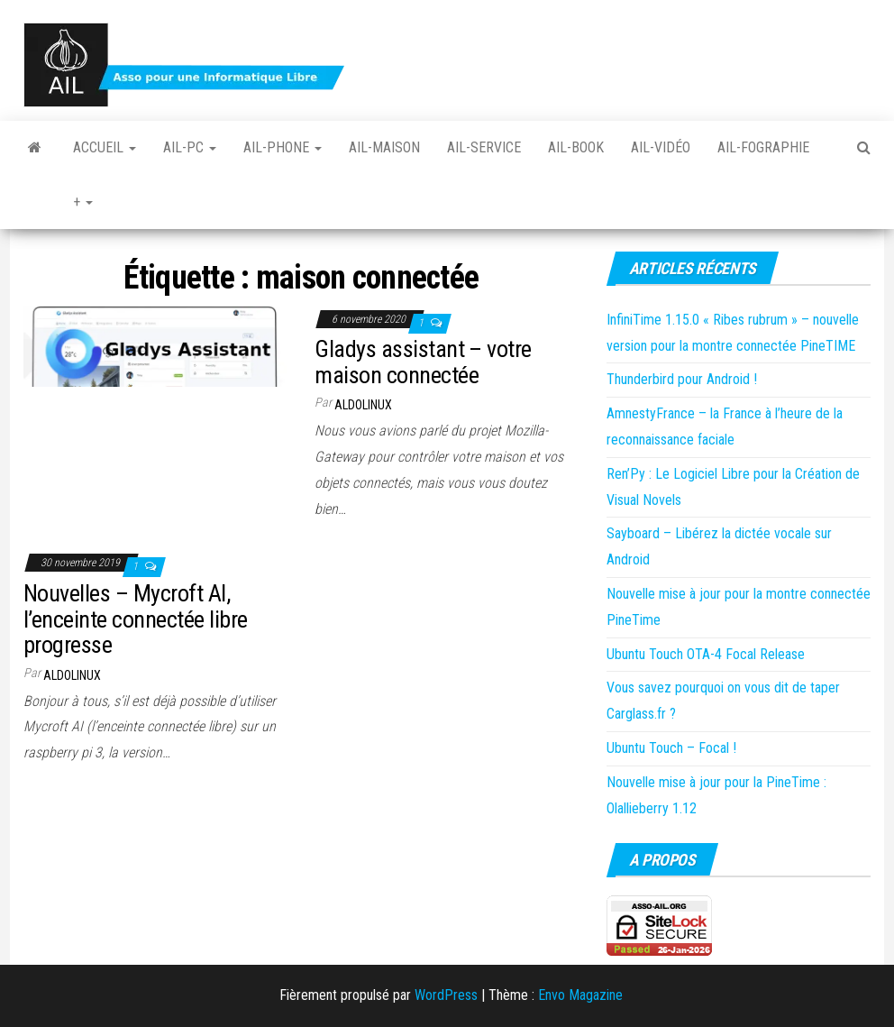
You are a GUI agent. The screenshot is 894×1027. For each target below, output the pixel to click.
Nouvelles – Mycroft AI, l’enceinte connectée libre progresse (135, 619)
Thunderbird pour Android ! (682, 379)
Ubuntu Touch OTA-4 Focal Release (706, 654)
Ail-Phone (282, 147)
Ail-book (576, 147)
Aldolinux (363, 405)
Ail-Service (484, 147)
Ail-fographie (763, 147)
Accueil (104, 147)
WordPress (446, 995)
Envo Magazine (580, 995)
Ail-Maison (384, 147)
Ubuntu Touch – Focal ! (671, 747)
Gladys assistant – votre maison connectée (423, 362)
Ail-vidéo (660, 147)
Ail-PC (189, 147)
